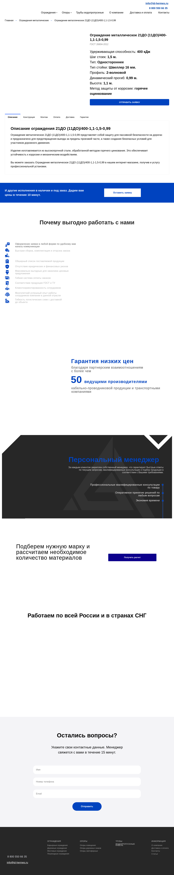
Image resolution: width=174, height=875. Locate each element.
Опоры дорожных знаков (90, 848)
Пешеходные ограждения (58, 854)
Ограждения (48, 12)
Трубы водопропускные (90, 12)
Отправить (87, 806)
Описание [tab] (13, 117)
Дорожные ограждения (57, 848)
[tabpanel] (87, 147)
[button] (129, 102)
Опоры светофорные (89, 851)
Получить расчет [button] (132, 557)
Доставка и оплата (141, 12)
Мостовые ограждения (57, 851)
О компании (116, 12)
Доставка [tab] (70, 117)
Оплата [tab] (56, 117)
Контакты (163, 12)
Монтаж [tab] (44, 117)
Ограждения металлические (34, 20)
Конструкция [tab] (29, 117)
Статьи (154, 854)
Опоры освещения (88, 845)
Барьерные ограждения (57, 845)
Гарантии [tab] (84, 117)
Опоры (66, 12)
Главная (9, 20)
